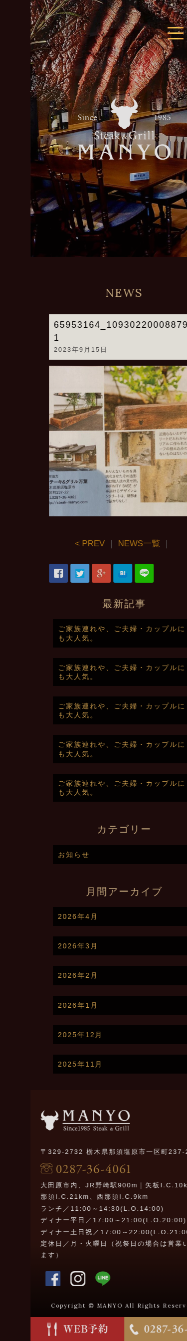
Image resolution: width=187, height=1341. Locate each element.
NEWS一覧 (153, 543)
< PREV (103, 543)
